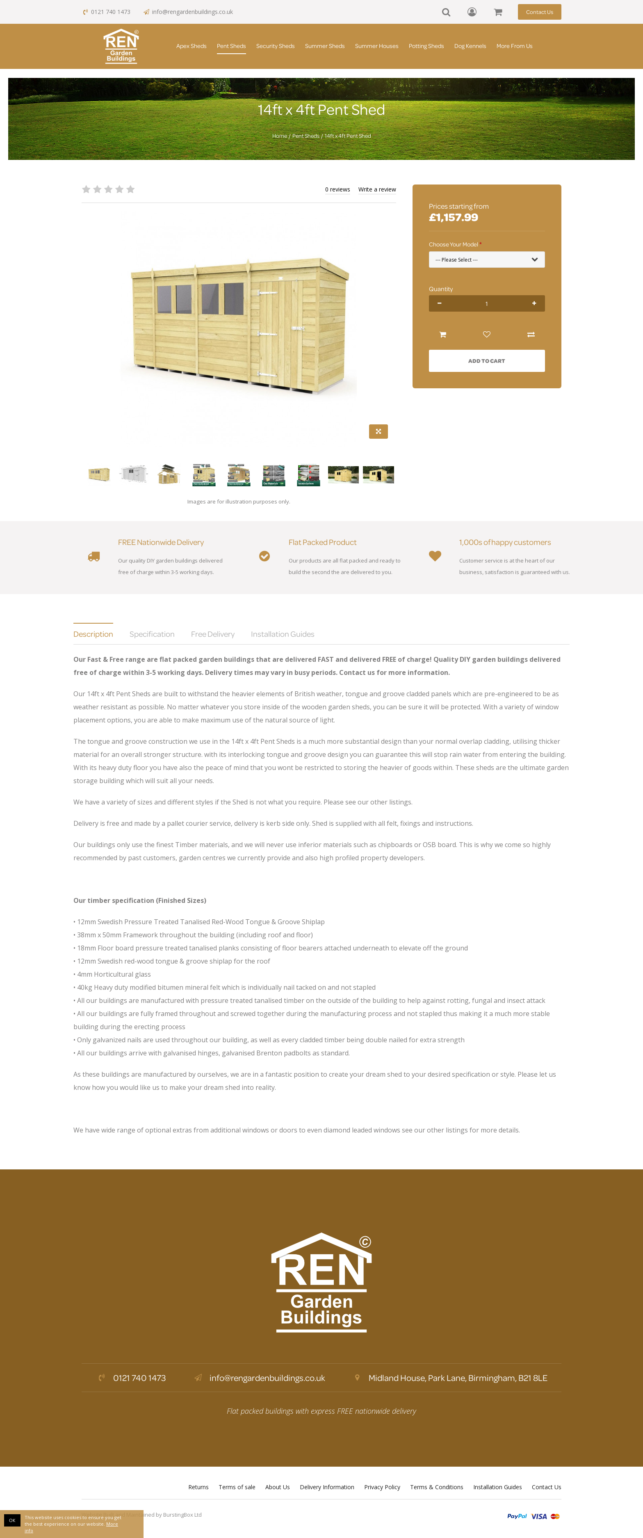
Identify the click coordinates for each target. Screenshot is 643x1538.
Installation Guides (497, 1487)
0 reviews (337, 189)
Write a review (377, 189)
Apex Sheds (191, 45)
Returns (198, 1487)
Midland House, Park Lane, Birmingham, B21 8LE (449, 1378)
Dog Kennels (470, 45)
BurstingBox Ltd (182, 1514)
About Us (277, 1487)
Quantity (441, 288)
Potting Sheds (426, 45)
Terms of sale (237, 1487)
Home (279, 135)
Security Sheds (275, 45)
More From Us (515, 45)
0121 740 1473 (106, 12)
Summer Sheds (325, 45)
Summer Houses (377, 45)
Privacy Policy (382, 1487)
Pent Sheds (231, 45)
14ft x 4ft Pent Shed (348, 135)
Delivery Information (327, 1487)
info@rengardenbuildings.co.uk (188, 12)
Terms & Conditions (436, 1487)
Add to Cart (486, 361)
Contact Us (539, 12)
